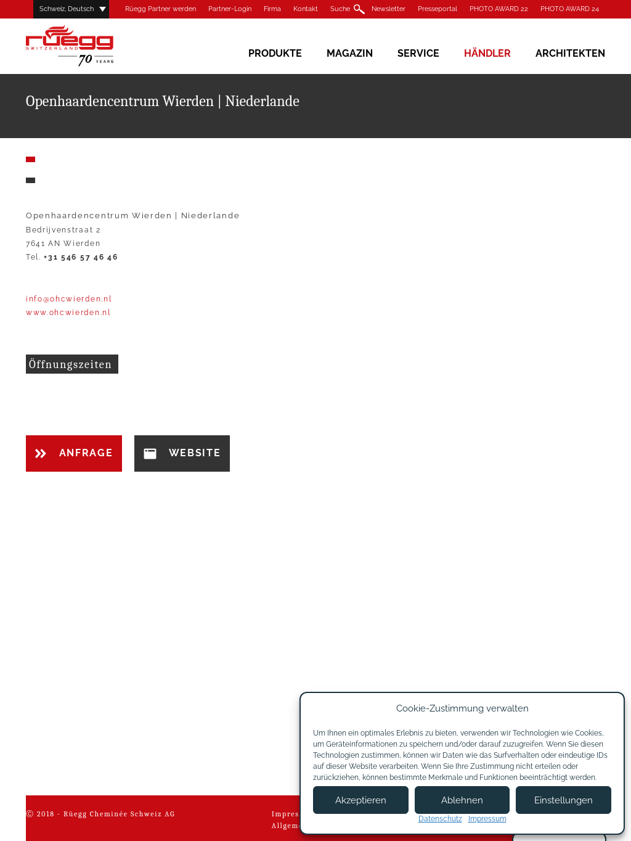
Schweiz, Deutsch (66, 9)
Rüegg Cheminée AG (87, 46)
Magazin (350, 53)
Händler (487, 53)
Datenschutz (440, 818)
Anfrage (74, 453)
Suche (340, 9)
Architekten (570, 53)
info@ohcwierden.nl (69, 299)
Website (182, 453)
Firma (272, 9)
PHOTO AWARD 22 (499, 9)
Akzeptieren (360, 800)
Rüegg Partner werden (160, 9)
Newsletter (388, 9)
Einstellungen (563, 800)
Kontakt (305, 9)
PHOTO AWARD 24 (569, 9)
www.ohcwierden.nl (68, 312)
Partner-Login (229, 9)
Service (418, 53)
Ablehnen (462, 800)
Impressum (294, 814)
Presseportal (437, 9)
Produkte (275, 53)
